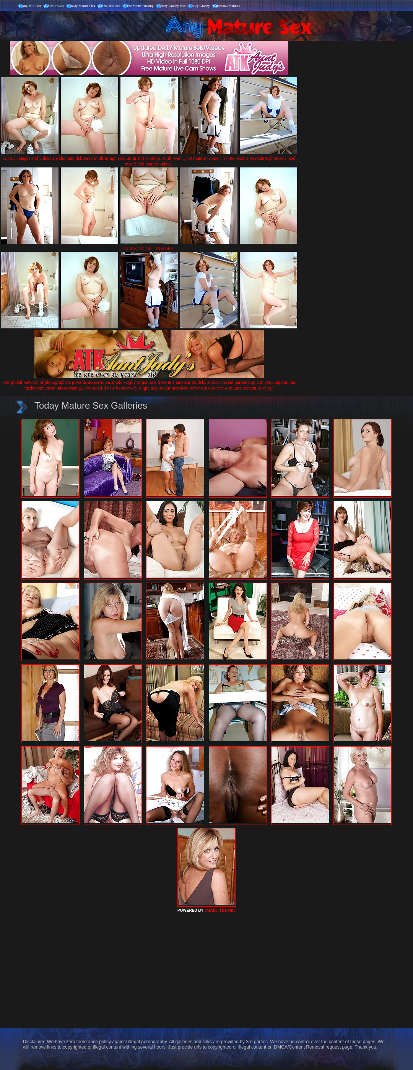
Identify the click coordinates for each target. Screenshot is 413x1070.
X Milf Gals (55, 6)
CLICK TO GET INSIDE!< (149, 248)
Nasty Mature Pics (82, 6)
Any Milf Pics (31, 6)
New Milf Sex (110, 6)
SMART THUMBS (220, 910)
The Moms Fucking (140, 6)
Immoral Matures (228, 6)
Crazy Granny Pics (172, 6)
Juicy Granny (201, 6)
